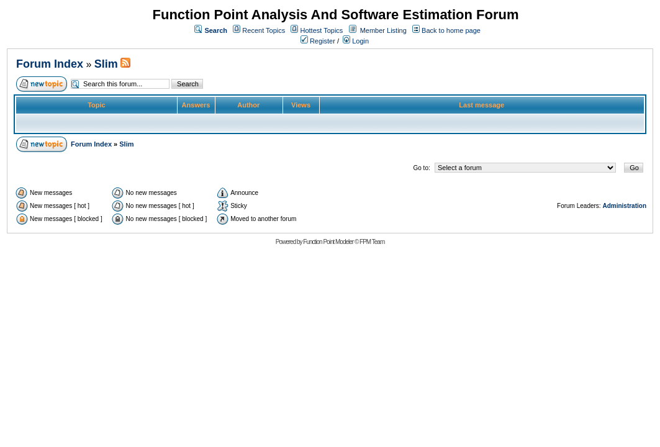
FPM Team (371, 241)
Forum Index (49, 64)
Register (318, 41)
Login (356, 41)
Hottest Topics (321, 30)
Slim (106, 64)
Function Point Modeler (328, 241)
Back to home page (451, 30)
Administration (624, 205)
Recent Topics (263, 30)
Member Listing (383, 30)
